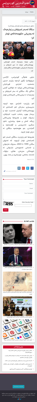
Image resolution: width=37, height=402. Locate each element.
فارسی (23, 6)
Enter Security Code (28, 202)
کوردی (12, 6)
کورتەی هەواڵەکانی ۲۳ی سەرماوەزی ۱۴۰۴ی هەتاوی (21, 369)
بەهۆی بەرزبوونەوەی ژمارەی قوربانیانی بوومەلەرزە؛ (21, 26)
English (18, 6)
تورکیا (26, 12)
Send (5, 210)
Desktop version (18, 387)
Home (31, 12)
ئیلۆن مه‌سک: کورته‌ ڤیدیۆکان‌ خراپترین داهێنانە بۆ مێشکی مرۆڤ (18, 340)
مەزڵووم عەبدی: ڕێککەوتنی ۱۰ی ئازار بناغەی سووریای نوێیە (19, 317)
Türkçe (7, 6)
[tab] (18, 347)
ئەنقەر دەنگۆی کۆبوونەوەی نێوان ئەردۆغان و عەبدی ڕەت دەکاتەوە (18, 244)
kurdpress (18, 3)
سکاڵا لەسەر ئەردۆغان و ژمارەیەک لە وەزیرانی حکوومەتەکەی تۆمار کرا (18, 34)
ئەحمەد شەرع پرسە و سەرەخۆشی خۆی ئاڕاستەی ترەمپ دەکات (18, 361)
